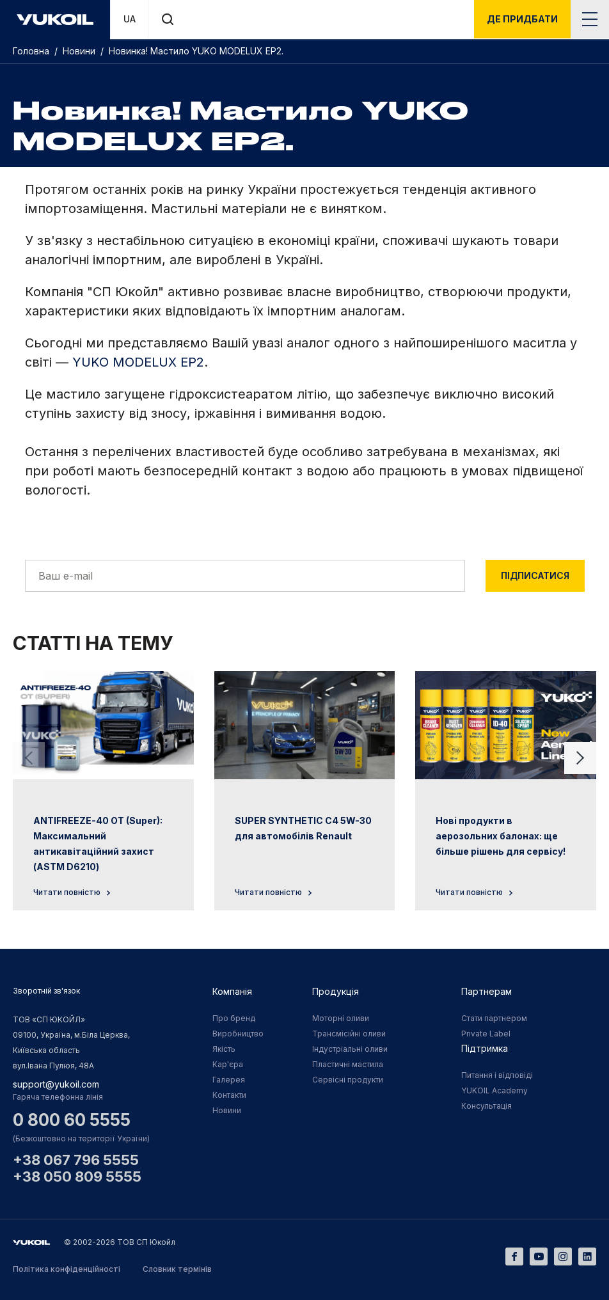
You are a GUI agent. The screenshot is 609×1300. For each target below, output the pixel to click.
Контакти (229, 1095)
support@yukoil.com (56, 1084)
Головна (32, 50)
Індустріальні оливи (350, 1049)
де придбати (522, 18)
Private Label (485, 1033)
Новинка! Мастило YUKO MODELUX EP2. (196, 50)
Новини (80, 50)
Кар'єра (227, 1064)
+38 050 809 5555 (77, 1176)
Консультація (486, 1106)
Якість (223, 1049)
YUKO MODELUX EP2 (138, 362)
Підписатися (535, 575)
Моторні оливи (340, 1018)
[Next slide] (580, 758)
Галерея (228, 1079)
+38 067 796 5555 (76, 1160)
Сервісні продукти (347, 1079)
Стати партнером (494, 1018)
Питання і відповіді (497, 1075)
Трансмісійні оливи (349, 1033)
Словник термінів (177, 1269)
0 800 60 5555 (71, 1120)
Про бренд (233, 1018)
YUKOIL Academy (494, 1090)
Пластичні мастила (347, 1064)
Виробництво (238, 1033)
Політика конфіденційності (66, 1269)
